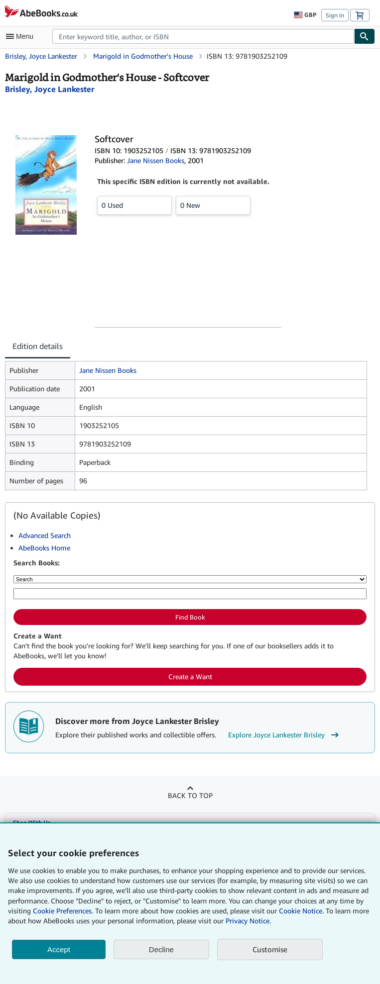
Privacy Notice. (248, 920)
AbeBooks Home (44, 547)
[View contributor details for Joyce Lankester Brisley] (49, 89)
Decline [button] (161, 949)
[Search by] (190, 579)
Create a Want (190, 676)
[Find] (365, 36)
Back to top (190, 795)
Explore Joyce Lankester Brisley (284, 735)
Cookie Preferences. (63, 910)
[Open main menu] (21, 36)
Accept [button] (58, 949)
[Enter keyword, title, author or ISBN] (190, 593)
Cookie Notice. (301, 910)
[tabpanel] (186, 425)
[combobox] (203, 36)
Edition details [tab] (37, 346)
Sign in (335, 15)
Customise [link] (270, 949)
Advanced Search (44, 535)
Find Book (190, 617)
